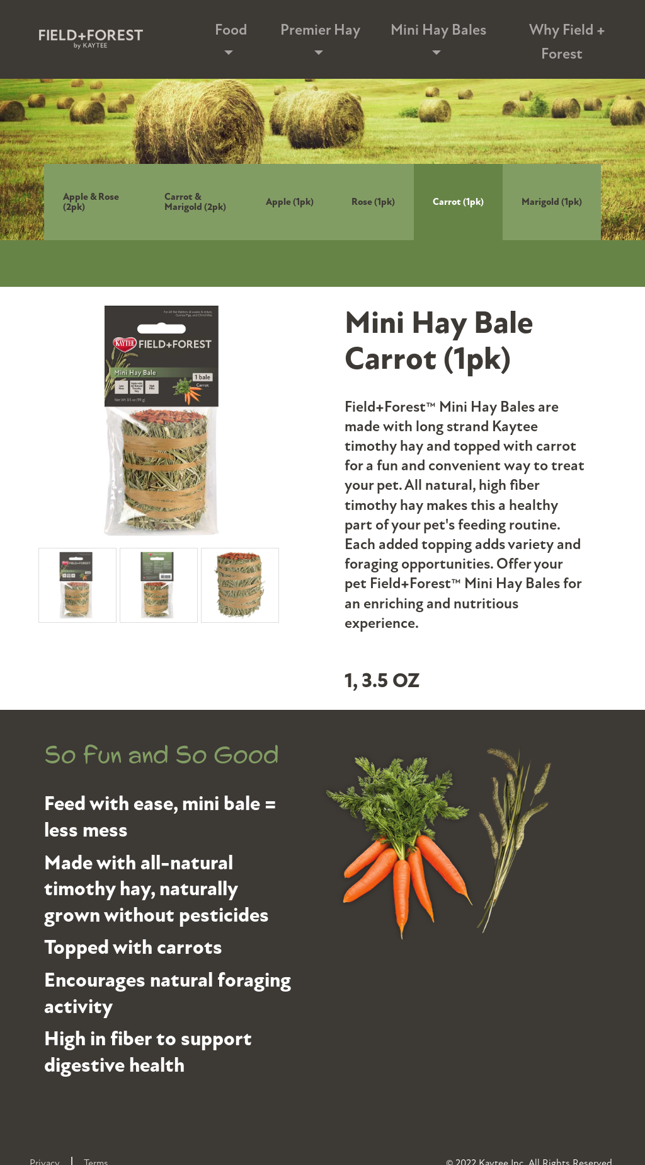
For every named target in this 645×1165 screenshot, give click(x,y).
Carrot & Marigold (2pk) (195, 201)
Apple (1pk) (290, 202)
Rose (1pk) (373, 202)
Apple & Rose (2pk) (91, 201)
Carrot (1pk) (458, 202)
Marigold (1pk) (552, 202)
